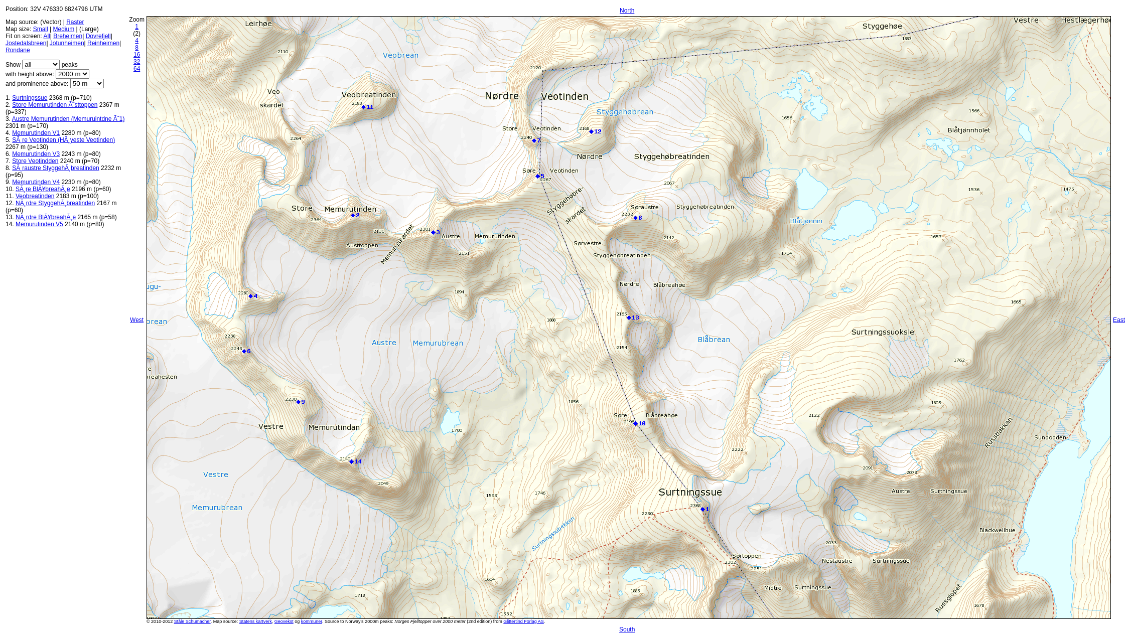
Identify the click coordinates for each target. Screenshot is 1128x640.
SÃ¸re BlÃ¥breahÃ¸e (43, 189)
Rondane (18, 50)
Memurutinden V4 (36, 182)
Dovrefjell (98, 36)
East (1119, 320)
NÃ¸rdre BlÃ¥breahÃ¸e (46, 217)
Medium (64, 29)
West (137, 320)
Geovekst (284, 621)
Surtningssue (29, 97)
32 (136, 61)
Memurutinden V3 (36, 153)
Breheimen (67, 36)
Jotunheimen (67, 43)
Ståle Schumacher (192, 621)
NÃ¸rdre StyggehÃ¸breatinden (55, 203)
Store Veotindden (35, 161)
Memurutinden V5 (39, 224)
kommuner (311, 621)
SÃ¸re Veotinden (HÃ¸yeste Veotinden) (63, 139)
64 (136, 68)
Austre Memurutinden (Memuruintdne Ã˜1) (68, 118)
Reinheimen (103, 43)
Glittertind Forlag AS (523, 621)
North (627, 10)
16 (136, 54)
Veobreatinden (35, 196)
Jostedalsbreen (26, 43)
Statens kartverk (255, 621)
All (46, 36)
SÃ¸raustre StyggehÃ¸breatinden (55, 168)
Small (40, 29)
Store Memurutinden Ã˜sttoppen (54, 104)
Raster (75, 22)
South (627, 629)
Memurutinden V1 (36, 132)
